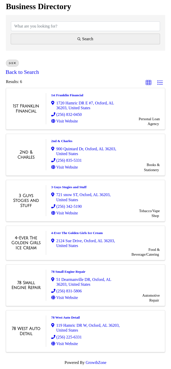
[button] (148, 83)
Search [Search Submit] (85, 39)
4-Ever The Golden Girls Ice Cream (77, 233)
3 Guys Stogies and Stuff (69, 187)
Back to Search (22, 72)
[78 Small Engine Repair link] (26, 285)
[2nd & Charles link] (26, 155)
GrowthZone (96, 362)
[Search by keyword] (85, 26)
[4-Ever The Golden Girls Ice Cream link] (26, 243)
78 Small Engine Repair (68, 272)
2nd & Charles (61, 141)
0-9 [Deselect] (12, 63)
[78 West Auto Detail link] (26, 331)
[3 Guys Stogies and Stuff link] (26, 200)
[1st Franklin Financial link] (26, 109)
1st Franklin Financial (67, 95)
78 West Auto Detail (65, 317)
